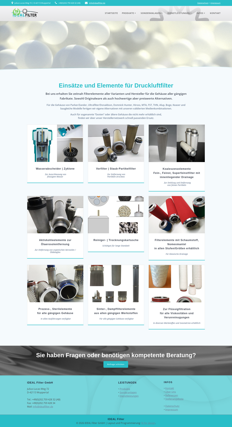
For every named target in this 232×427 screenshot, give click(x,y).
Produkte (128, 13)
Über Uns (170, 391)
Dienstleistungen (178, 13)
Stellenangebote (174, 399)
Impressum (215, 3)
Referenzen (171, 395)
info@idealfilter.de (97, 3)
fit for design (148, 423)
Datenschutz (202, 3)
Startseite (111, 13)
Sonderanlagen (151, 13)
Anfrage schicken (115, 364)
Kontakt (215, 13)
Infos (199, 13)
